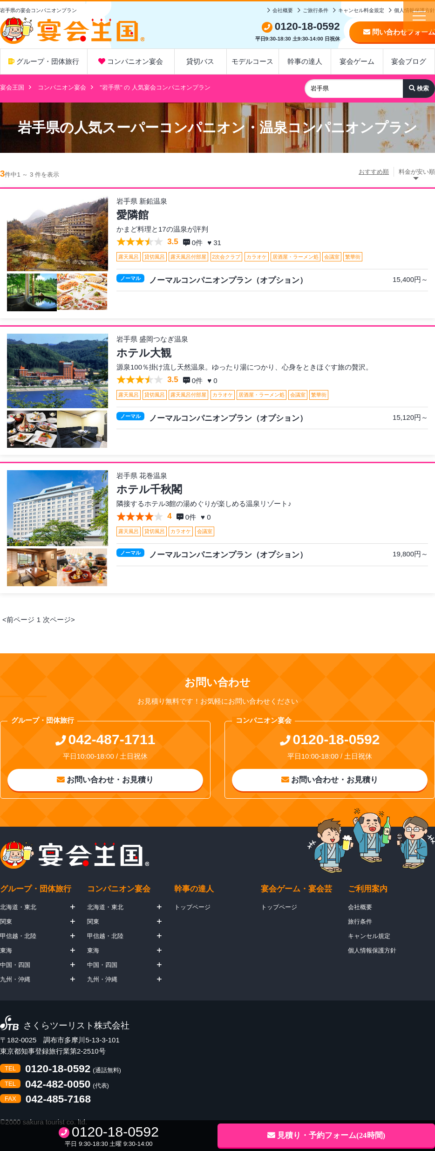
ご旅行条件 (315, 10)
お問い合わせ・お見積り (105, 779)
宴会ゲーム (357, 61)
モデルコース (252, 61)
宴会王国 (12, 87)
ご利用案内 (367, 888)
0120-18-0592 (57, 1069)
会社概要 (282, 10)
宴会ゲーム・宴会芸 (296, 888)
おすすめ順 (374, 171)
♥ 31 (215, 243)
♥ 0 (213, 380)
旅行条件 (360, 921)
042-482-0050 (57, 1084)
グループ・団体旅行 (43, 61)
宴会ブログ (408, 61)
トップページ (192, 907)
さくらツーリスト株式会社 (76, 1025)
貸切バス (200, 61)
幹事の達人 (304, 61)
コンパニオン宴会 (130, 61)
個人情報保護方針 (372, 950)
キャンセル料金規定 (361, 10)
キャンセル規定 (369, 935)
